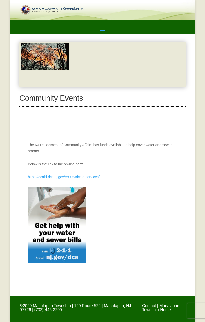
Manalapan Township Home (160, 308)
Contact (149, 306)
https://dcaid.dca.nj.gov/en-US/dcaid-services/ (64, 177)
